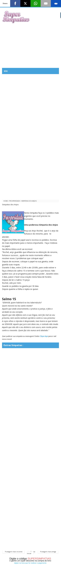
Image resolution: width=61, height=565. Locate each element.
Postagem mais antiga (48, 552)
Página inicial (31, 552)
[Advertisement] (30, 45)
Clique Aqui (44, 336)
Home (5, 201)
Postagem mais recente (13, 552)
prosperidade (14, 201)
